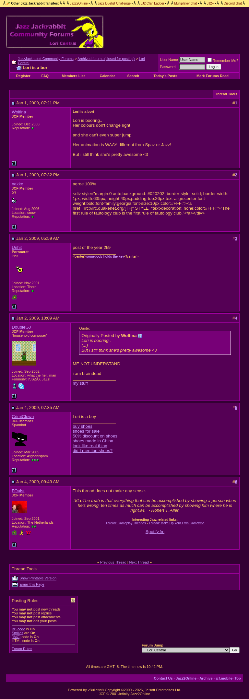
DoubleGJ (21, 327)
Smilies (17, 633)
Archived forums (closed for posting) (106, 59)
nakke (17, 183)
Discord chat (233, 3)
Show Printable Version (37, 578)
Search (133, 76)
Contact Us (163, 678)
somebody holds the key (105, 256)
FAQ (45, 76)
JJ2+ (210, 3)
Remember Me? (223, 61)
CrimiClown (23, 416)
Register (23, 76)
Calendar (107, 76)
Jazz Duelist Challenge (114, 3)
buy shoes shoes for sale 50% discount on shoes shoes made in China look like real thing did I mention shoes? (95, 438)
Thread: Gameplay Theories (125, 523)
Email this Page (31, 585)
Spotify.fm (155, 531)
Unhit (17, 247)
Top (237, 678)
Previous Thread (113, 562)
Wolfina (19, 112)
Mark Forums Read (212, 76)
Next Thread (139, 562)
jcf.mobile (224, 678)
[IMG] (16, 637)
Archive (205, 678)
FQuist (18, 490)
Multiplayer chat (185, 3)
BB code (18, 629)
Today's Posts (165, 76)
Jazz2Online (79, 3)
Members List (73, 76)
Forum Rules (22, 649)
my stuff (80, 383)
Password (167, 67)
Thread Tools (226, 94)
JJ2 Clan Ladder (152, 3)
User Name (169, 60)
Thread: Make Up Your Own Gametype (176, 523)
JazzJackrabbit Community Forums (46, 59)
